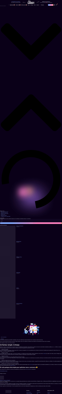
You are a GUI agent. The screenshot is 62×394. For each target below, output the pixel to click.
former (26, 369)
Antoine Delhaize (19, 303)
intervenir (30, 369)
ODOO (46, 2)
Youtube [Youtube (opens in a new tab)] (44, 353)
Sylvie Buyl (18, 272)
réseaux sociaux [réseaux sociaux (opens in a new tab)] (12, 365)
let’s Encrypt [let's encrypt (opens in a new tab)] (31, 364)
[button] (31, 41)
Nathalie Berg (18, 241)
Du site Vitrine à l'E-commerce (16, 1)
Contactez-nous (3, 371)
